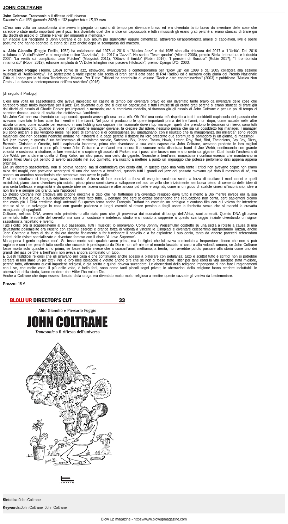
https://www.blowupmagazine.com (160, 519)
